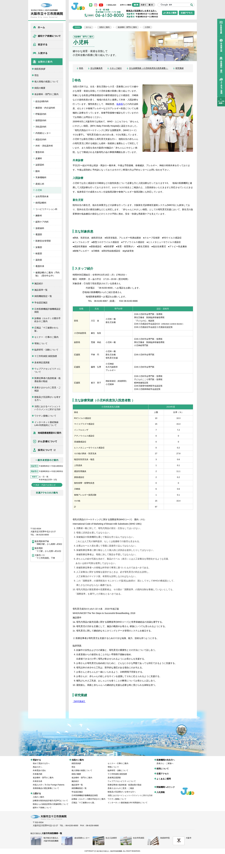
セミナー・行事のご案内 (46, 337)
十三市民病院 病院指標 (45, 356)
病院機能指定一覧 (43, 296)
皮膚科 (38, 158)
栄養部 (38, 247)
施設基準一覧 (41, 290)
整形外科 (39, 152)
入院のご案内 (38, 795)
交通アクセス (163, 771)
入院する (46, 53)
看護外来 (39, 266)
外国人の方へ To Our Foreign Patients (48, 782)
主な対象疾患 (96, 68)
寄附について (41, 343)
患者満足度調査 (42, 362)
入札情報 (161, 790)
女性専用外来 (42, 196)
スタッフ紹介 (116, 68)
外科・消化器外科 (44, 145)
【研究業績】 (79, 701)
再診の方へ (37, 765)
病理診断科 (40, 202)
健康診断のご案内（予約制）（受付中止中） (47, 274)
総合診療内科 (42, 101)
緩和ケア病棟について (46, 36)
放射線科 (39, 228)
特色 (81, 68)
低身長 (119, 104)
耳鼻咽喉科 (40, 177)
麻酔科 (38, 215)
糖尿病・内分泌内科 (45, 108)
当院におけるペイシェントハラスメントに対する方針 (47, 408)
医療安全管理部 (43, 241)
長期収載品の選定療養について (46, 786)
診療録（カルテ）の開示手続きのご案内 (47, 320)
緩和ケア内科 (42, 222)
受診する (46, 44)
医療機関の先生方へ (46, 433)
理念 (36, 75)
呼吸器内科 (40, 114)
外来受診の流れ (39, 768)
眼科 (37, 171)
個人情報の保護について (46, 81)
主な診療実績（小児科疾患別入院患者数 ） (148, 68)
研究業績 (179, 68)
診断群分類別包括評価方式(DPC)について (50, 798)
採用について (46, 450)
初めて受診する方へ (41, 761)
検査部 (38, 253)
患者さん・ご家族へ (165, 761)
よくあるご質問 (164, 776)
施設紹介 (38, 283)
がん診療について (46, 441)
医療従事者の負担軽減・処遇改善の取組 (47, 379)
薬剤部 (38, 260)
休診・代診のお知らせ (45, 485)
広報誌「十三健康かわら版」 (46, 329)
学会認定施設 (41, 302)
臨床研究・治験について (46, 349)
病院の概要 (39, 88)
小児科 (38, 190)
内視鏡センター (43, 133)
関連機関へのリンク (166, 785)
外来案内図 (37, 772)
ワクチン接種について (45, 416)
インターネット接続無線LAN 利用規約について (46, 424)
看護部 (38, 234)
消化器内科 (40, 126)
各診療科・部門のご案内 (46, 94)
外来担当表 (37, 779)
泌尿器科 (39, 165)
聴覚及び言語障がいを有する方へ (47, 398)
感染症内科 (40, 139)
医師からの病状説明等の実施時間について (50, 802)
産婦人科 (39, 184)
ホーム (46, 27)
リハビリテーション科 (46, 209)
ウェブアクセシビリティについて (47, 370)
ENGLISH (112, 5)
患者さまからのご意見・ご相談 (47, 389)
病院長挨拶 (39, 69)
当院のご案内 (46, 61)
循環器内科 (40, 120)
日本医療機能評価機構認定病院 (47, 310)
